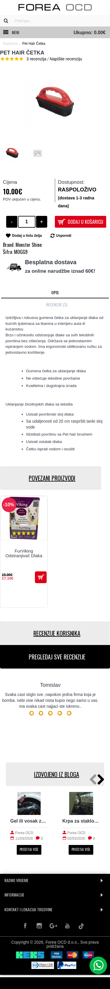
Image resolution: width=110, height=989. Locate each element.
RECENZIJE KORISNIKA (56, 633)
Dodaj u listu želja (27, 236)
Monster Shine (29, 244)
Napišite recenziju (66, 59)
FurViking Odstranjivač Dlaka (23, 553)
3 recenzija (36, 59)
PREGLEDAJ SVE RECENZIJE (57, 656)
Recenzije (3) (56, 304)
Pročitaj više (29, 849)
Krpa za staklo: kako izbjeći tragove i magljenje (81, 820)
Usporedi (63, 236)
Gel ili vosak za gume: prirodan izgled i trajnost (29, 820)
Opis (55, 292)
